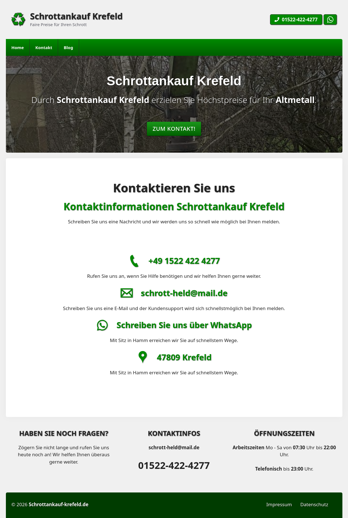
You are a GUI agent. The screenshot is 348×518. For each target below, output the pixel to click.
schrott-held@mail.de (184, 292)
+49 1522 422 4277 (184, 260)
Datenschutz (314, 504)
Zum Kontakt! (174, 128)
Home (17, 47)
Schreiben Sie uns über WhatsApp (184, 324)
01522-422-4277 (174, 465)
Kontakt (43, 47)
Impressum (279, 504)
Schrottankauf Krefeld (76, 16)
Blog (68, 47)
